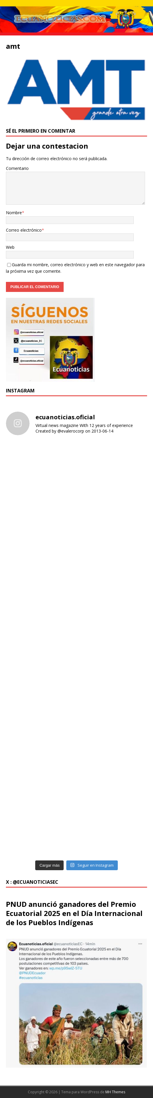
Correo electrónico (24, 230)
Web (10, 247)
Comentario (17, 168)
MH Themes (115, 1091)
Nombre (14, 212)
